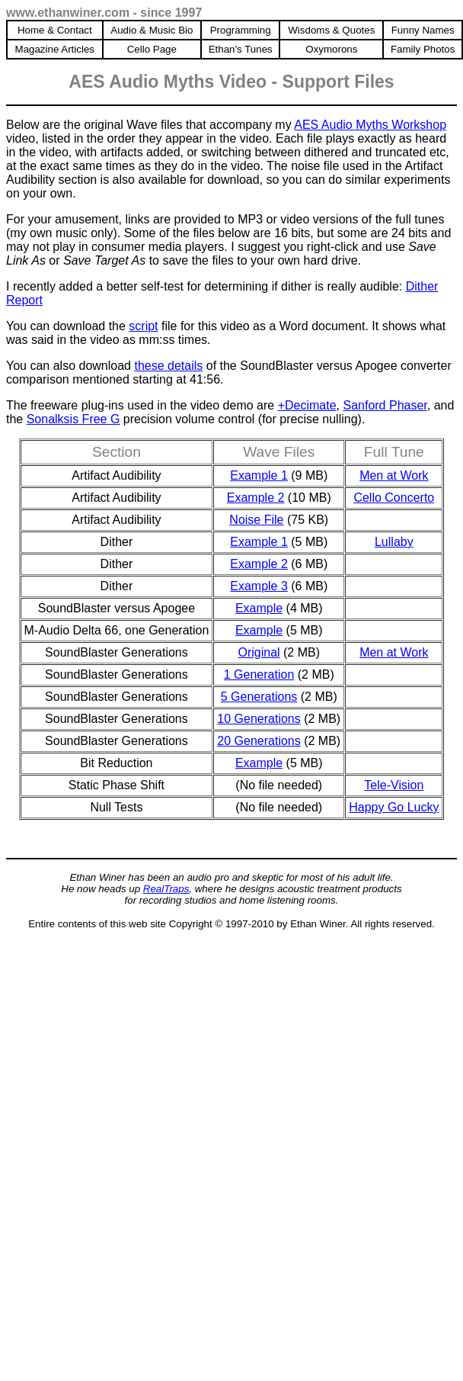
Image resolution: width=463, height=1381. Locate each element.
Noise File (256, 519)
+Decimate (307, 405)
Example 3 (259, 586)
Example (259, 608)
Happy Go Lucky (394, 807)
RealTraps (166, 888)
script (143, 326)
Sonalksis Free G (73, 419)
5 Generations (259, 696)
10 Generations (258, 718)
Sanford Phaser (384, 405)
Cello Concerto (393, 497)
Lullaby (394, 541)
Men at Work (393, 475)
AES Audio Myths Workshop (370, 124)
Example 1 (259, 475)
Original (258, 652)
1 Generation (259, 674)
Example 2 (256, 497)
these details (168, 365)
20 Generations (258, 740)
